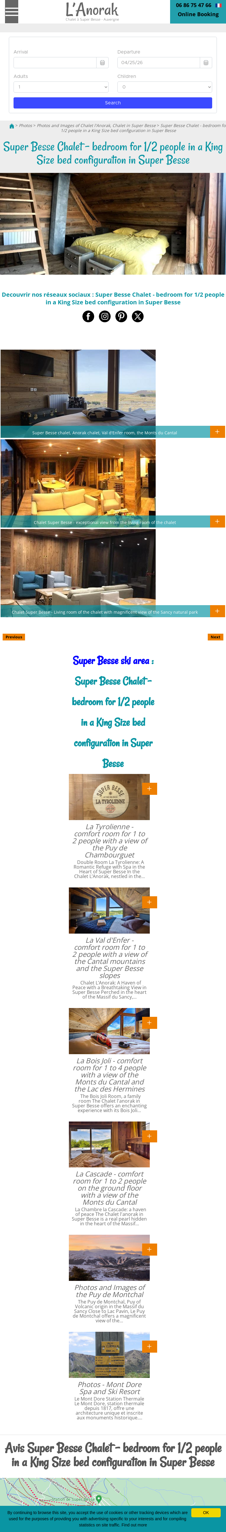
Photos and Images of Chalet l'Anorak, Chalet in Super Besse (96, 125)
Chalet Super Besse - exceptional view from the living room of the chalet (105, 522)
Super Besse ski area (111, 660)
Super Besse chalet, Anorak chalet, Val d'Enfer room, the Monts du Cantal (104, 432)
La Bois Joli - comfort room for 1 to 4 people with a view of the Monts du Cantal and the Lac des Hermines (109, 1075)
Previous (14, 637)
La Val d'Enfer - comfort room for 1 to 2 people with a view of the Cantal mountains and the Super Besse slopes (109, 957)
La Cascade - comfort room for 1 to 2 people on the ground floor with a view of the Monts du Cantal (109, 1188)
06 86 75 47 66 (193, 5)
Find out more (134, 1525)
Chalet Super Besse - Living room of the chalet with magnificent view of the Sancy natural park (105, 612)
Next (215, 637)
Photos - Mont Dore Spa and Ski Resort (109, 1387)
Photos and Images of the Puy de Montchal (109, 1290)
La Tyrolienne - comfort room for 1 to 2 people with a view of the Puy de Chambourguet (109, 841)
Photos (25, 125)
